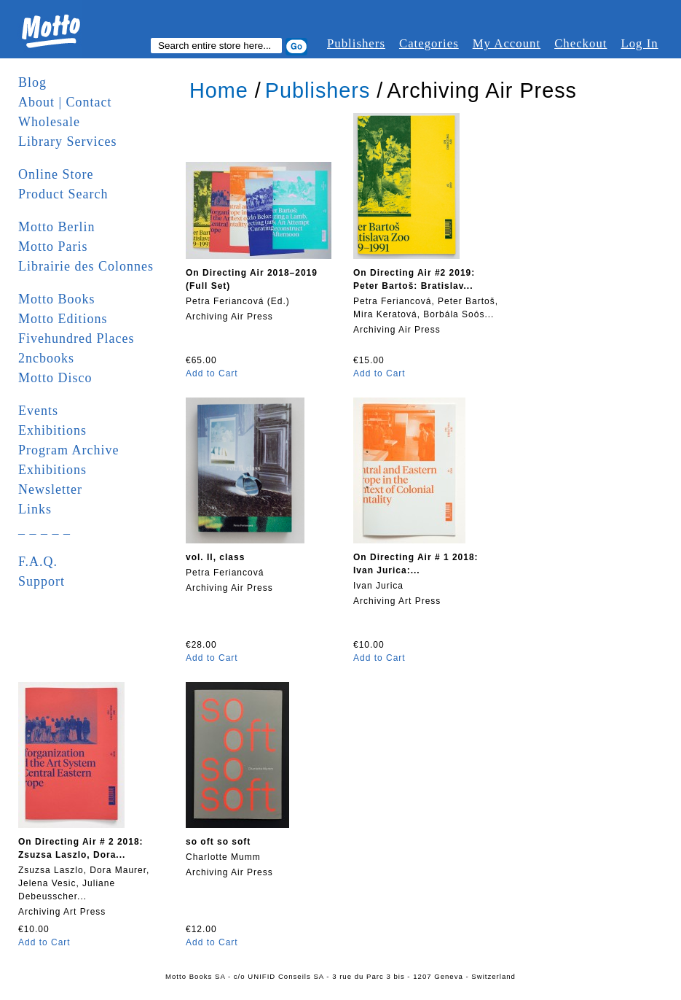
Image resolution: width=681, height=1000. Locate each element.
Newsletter (50, 489)
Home (218, 90)
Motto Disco (55, 378)
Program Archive (68, 450)
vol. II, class (215, 557)
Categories (429, 43)
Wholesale (49, 122)
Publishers (356, 43)
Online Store (56, 174)
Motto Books (56, 299)
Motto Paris (53, 246)
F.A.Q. (38, 561)
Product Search (63, 194)
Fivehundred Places (76, 338)
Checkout (580, 43)
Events (38, 410)
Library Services (67, 141)
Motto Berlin (56, 227)
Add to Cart (212, 373)
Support (41, 581)
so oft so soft (218, 842)
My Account (506, 43)
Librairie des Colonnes (86, 266)
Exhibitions (52, 430)
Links (35, 509)
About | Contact (65, 102)
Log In (639, 43)
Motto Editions (63, 318)
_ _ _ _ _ (44, 529)
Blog (32, 82)
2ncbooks (46, 358)
